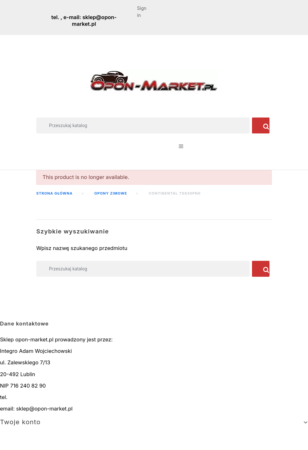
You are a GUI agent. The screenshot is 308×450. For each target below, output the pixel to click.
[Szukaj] (143, 125)
